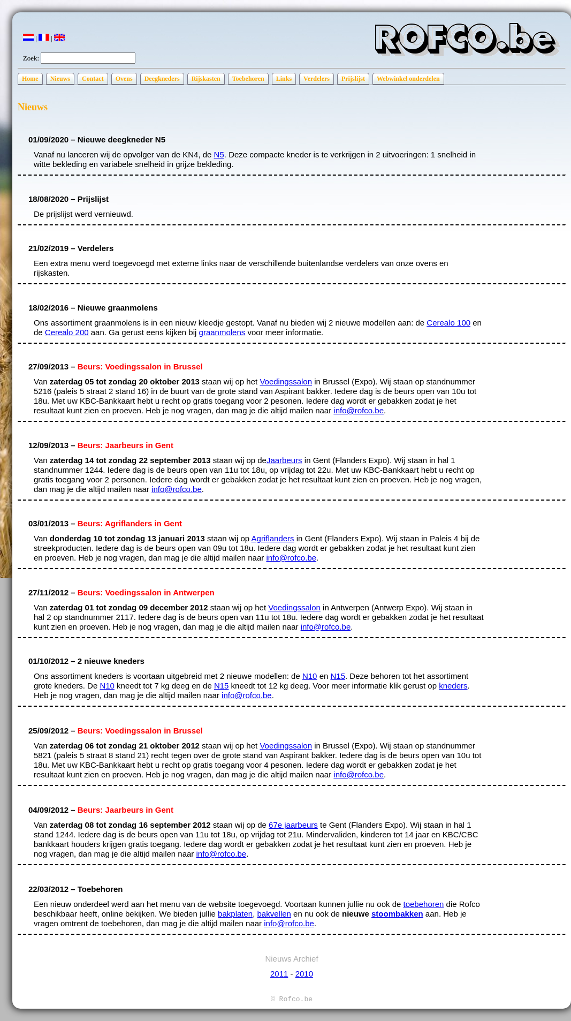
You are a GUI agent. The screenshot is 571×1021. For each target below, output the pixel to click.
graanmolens (222, 332)
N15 (338, 675)
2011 (279, 973)
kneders (453, 685)
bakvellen (274, 913)
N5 (219, 154)
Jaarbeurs (284, 460)
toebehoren (423, 904)
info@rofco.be (358, 410)
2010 (304, 973)
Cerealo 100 (448, 322)
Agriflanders (273, 538)
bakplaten (235, 913)
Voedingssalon (286, 381)
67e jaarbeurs (293, 824)
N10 (309, 675)
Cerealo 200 (67, 332)
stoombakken (397, 913)
